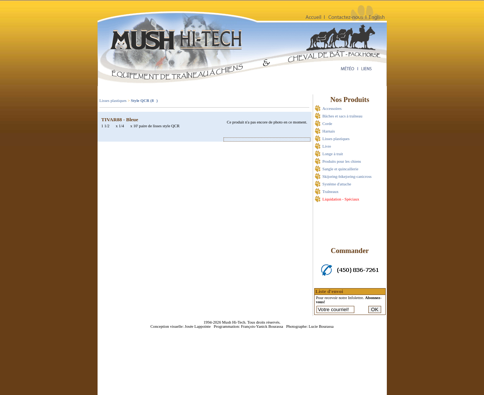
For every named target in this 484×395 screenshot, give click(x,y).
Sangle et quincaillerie (340, 169)
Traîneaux (331, 192)
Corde (327, 124)
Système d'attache (337, 184)
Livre (327, 146)
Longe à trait (333, 154)
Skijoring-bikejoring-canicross (347, 176)
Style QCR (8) (144, 101)
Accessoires (332, 108)
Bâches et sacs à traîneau (343, 116)
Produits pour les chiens (342, 161)
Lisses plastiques (113, 101)
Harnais (329, 131)
